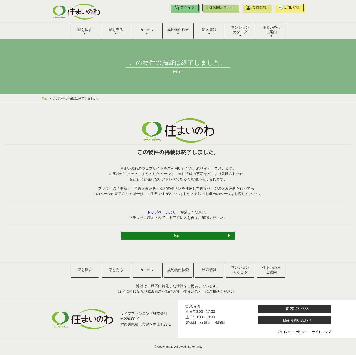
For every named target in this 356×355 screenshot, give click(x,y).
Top (45, 98)
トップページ (158, 212)
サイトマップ (321, 332)
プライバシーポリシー (292, 332)
